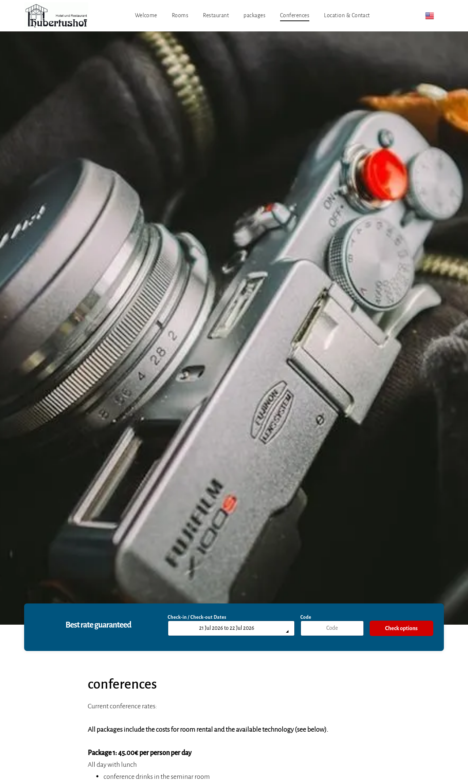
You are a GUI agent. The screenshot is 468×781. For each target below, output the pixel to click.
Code (306, 617)
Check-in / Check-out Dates (197, 617)
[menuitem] (146, 15)
